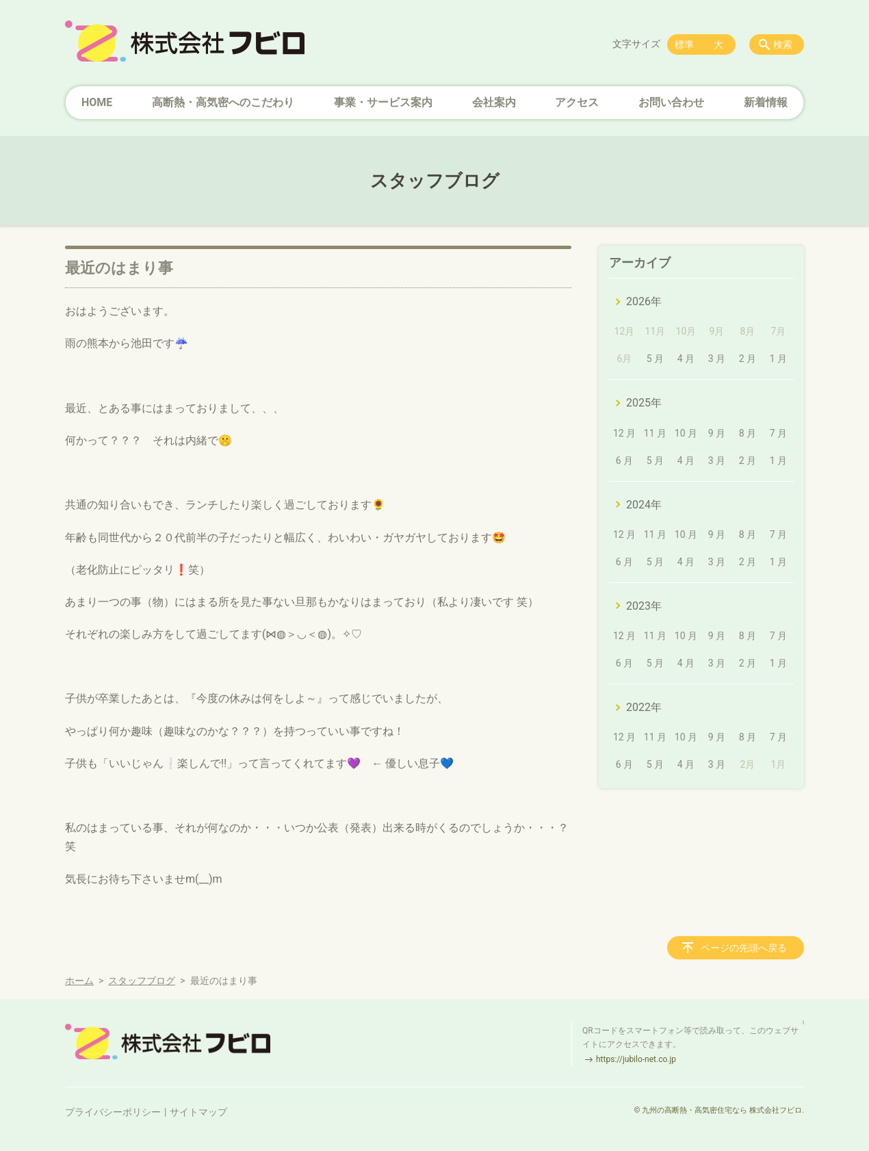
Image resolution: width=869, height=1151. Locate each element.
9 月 (716, 433)
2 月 (747, 358)
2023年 (644, 605)
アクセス (577, 102)
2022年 (644, 707)
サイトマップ (198, 1112)
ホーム (79, 980)
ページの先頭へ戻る (744, 947)
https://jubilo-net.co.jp (636, 1059)
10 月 (686, 433)
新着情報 (766, 102)
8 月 (747, 433)
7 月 (778, 433)
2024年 (644, 504)
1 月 (778, 358)
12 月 (624, 433)
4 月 (686, 358)
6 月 (624, 460)
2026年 (644, 301)
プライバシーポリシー (113, 1112)
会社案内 (494, 102)
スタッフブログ (141, 980)
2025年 (644, 402)
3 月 (716, 358)
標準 (684, 44)
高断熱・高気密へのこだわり (223, 102)
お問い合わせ (671, 102)
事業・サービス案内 (383, 102)
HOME (96, 102)
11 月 (655, 433)
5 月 (655, 358)
